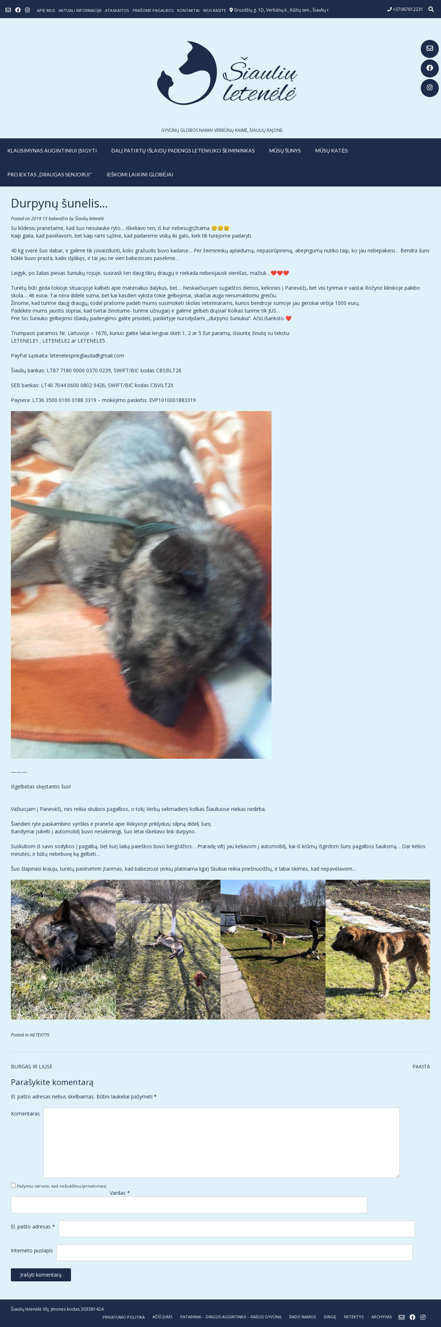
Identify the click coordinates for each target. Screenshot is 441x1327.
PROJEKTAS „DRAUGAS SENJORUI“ (49, 174)
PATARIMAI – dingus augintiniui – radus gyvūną (230, 1316)
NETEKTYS (39, 1035)
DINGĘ (330, 1316)
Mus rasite (214, 10)
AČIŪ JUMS (162, 1316)
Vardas (120, 1192)
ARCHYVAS (381, 1316)
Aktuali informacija (80, 10)
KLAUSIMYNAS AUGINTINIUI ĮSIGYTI (52, 150)
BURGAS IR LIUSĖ (31, 1066)
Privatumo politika (123, 1317)
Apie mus (46, 10)
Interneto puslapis (32, 1250)
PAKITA (421, 1066)
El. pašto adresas (33, 1226)
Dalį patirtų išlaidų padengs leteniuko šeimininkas (183, 150)
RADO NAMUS (302, 1316)
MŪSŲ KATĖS (331, 150)
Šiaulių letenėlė (89, 218)
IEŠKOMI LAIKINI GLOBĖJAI (139, 174)
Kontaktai (188, 10)
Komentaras (25, 1113)
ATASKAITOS (117, 10)
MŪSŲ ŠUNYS (285, 150)
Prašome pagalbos (153, 10)
